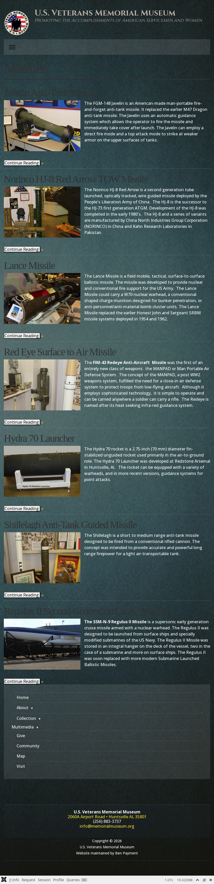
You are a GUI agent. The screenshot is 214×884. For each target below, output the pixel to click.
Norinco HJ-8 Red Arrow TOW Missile (76, 179)
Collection (26, 718)
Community (28, 746)
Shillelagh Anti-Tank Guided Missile (70, 524)
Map (21, 756)
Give (21, 735)
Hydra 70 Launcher (39, 438)
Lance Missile (29, 265)
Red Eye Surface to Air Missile (60, 352)
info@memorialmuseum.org (107, 826)
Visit (21, 766)
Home (23, 697)
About (22, 707)
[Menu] (12, 47)
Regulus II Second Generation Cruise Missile (85, 611)
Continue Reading (22, 163)
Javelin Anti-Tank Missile (50, 92)
